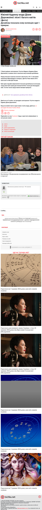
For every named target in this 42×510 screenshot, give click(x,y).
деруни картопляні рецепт (11, 218)
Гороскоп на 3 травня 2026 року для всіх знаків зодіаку (19, 489)
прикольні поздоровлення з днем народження (21, 220)
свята (5, 124)
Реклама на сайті (6, 238)
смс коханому (27, 221)
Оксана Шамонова (11, 29)
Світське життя (16, 11)
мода (5, 126)
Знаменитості (5, 11)
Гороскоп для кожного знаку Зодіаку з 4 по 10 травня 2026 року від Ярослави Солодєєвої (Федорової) (18, 330)
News (10, 11)
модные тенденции (9, 129)
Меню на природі (25, 218)
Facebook (14, 116)
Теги (3, 215)
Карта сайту (5, 236)
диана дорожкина (9, 127)
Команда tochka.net (6, 243)
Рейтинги (28, 11)
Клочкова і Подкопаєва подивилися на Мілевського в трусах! (21, 175)
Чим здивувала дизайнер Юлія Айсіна (21, 94)
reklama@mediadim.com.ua (22, 508)
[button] (36, 7)
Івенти (23, 11)
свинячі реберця (16, 221)
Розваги (34, 11)
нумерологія (34, 218)
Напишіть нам (5, 232)
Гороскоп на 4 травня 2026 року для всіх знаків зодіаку (19, 411)
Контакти (4, 234)
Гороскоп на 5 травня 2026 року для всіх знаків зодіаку (19, 290)
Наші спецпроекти (6, 241)
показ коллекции (9, 131)
